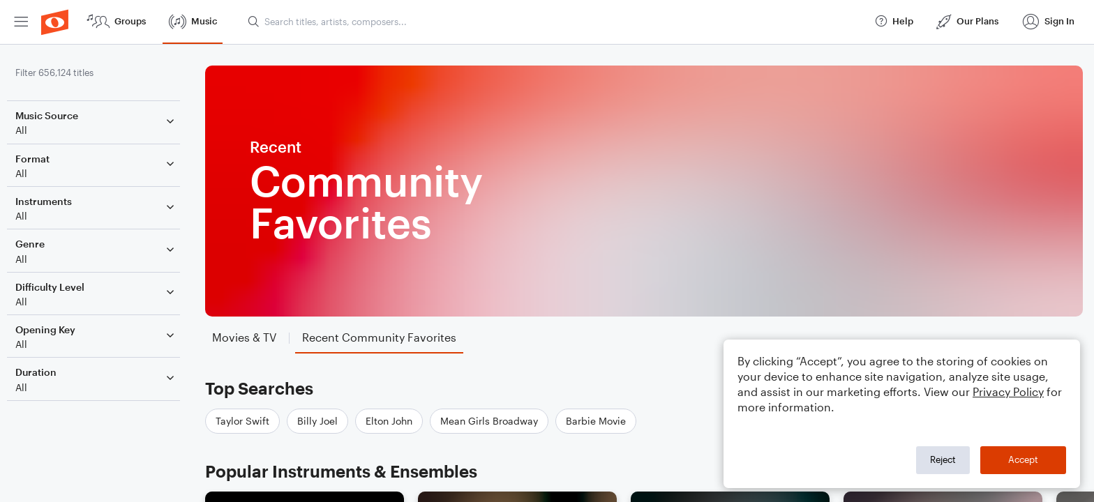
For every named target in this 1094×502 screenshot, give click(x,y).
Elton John (396, 421)
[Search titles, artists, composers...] (554, 21)
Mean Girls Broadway (496, 421)
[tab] (251, 337)
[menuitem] (21, 22)
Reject (943, 459)
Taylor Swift (249, 421)
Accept (1023, 459)
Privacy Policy (1008, 391)
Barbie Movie (603, 421)
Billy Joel (324, 421)
